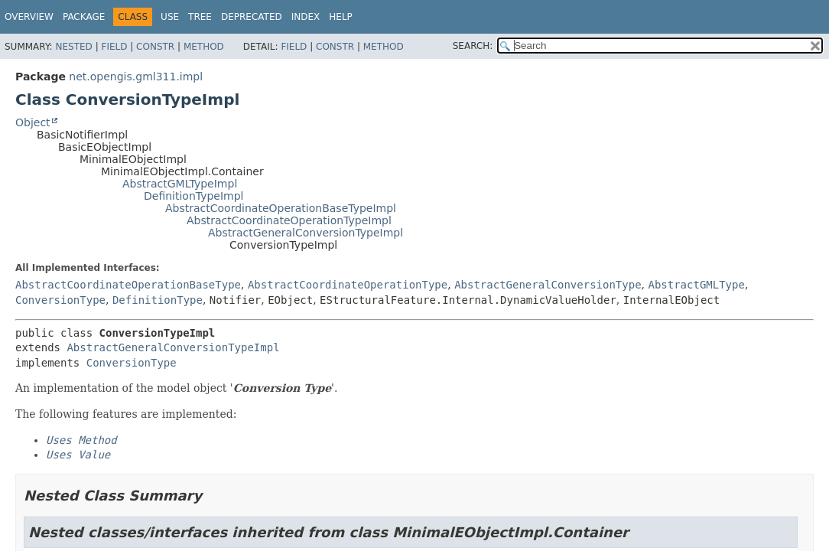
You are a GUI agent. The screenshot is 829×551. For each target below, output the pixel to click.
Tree (200, 16)
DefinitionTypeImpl (194, 196)
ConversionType (60, 300)
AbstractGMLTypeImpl (179, 184)
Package (84, 16)
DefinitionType (157, 300)
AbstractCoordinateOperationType (347, 285)
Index (305, 16)
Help (341, 16)
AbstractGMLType (696, 285)
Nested (73, 46)
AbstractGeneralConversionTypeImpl (305, 233)
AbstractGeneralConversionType (547, 285)
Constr (155, 46)
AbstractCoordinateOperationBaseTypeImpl (280, 208)
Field (114, 46)
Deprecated (251, 16)
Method (204, 46)
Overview (29, 16)
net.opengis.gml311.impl (136, 76)
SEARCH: (473, 46)
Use (170, 16)
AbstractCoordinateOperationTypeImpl (289, 220)
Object (32, 122)
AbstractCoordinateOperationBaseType (128, 285)
